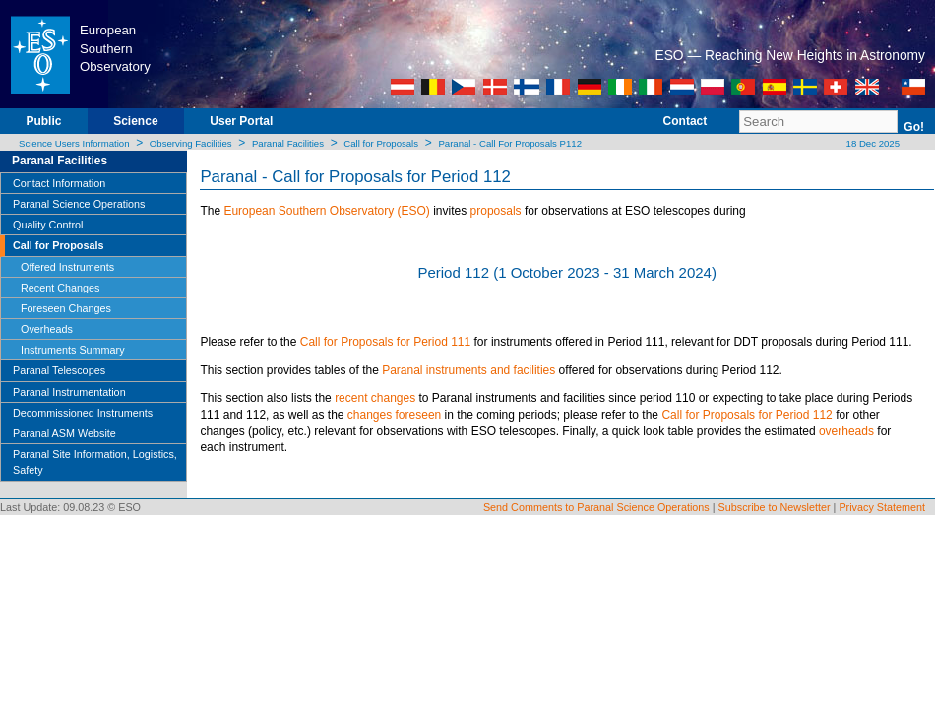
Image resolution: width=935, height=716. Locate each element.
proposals (496, 211)
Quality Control (48, 224)
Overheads (47, 329)
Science (135, 121)
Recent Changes (60, 287)
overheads (846, 431)
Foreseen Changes (66, 308)
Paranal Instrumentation (69, 392)
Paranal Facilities (288, 143)
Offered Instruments (67, 267)
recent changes (375, 398)
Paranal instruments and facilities (468, 370)
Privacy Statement (882, 507)
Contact (685, 121)
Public (43, 121)
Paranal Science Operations (79, 204)
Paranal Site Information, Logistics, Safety (95, 462)
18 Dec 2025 (871, 143)
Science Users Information (74, 143)
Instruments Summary (73, 350)
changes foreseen (394, 415)
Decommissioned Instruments (83, 413)
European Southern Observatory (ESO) (326, 211)
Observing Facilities (191, 143)
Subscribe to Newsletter (774, 507)
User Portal (241, 121)
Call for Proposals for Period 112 (746, 415)
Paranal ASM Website (64, 433)
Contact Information (59, 183)
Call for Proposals (380, 143)
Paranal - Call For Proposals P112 (510, 143)
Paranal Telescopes (59, 370)
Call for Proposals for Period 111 (385, 342)
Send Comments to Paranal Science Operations (596, 507)
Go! (914, 127)
